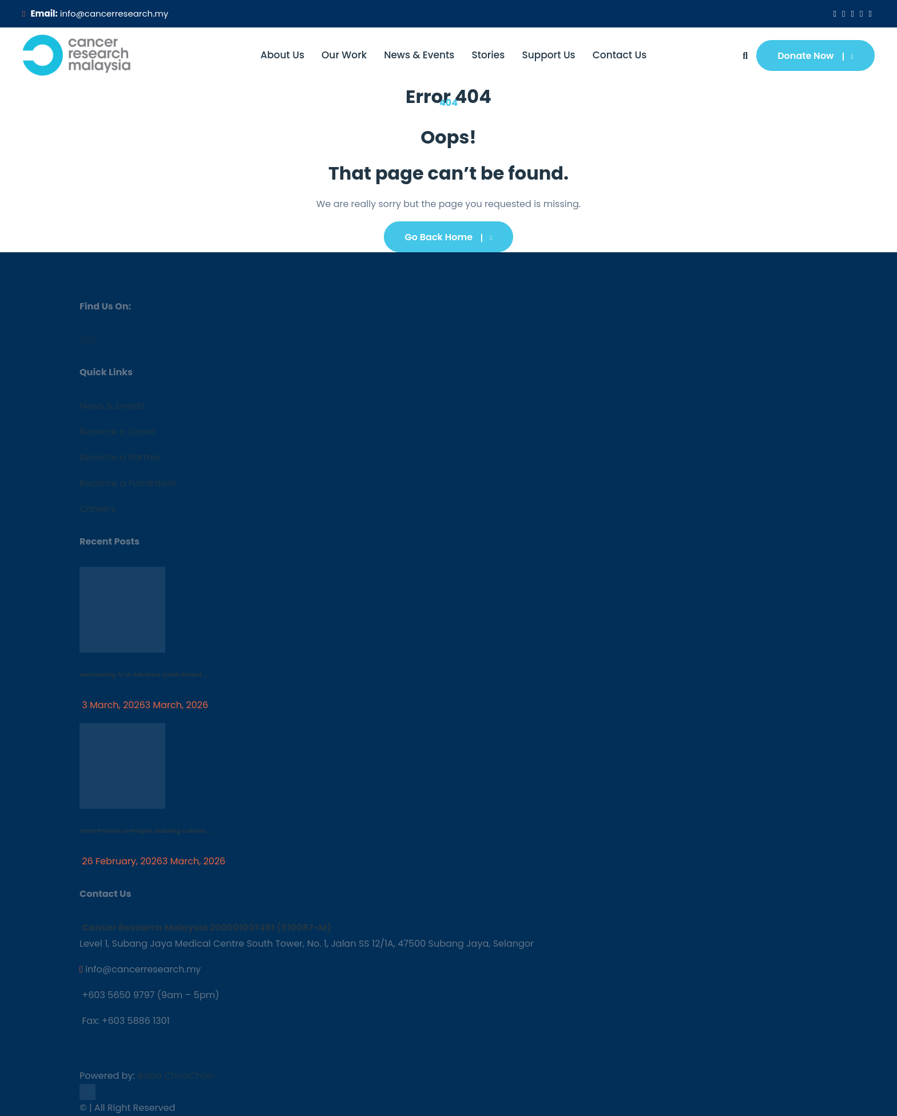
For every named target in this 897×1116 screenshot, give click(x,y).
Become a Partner (120, 457)
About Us (282, 55)
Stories (488, 55)
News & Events (419, 55)
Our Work (344, 55)
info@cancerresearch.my (114, 13)
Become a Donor (118, 431)
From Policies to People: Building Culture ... (146, 831)
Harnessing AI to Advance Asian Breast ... (144, 674)
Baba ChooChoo (175, 1075)
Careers (98, 508)
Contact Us (620, 55)
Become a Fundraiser (128, 483)
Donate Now (815, 55)
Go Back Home (449, 237)
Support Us (548, 55)
